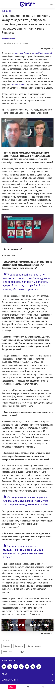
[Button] (47, 48)
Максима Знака (22, 53)
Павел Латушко (18, 84)
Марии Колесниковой (42, 53)
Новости (6, 11)
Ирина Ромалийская (10, 38)
